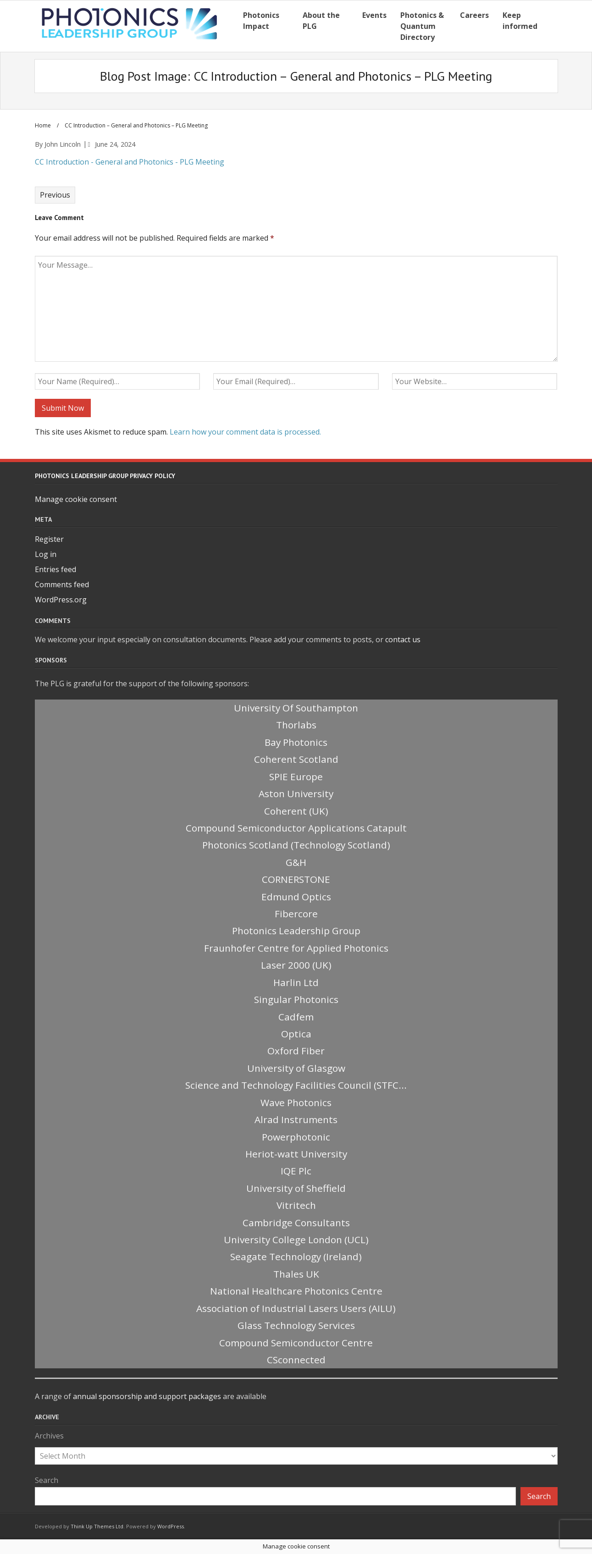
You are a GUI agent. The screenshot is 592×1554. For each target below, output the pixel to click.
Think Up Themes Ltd (97, 1526)
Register (49, 539)
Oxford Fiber (296, 1050)
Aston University (296, 793)
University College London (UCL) (296, 1239)
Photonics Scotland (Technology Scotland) (296, 844)
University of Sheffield (296, 1188)
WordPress (170, 1526)
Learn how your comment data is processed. (245, 432)
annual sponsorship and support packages (147, 1396)
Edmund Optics (296, 896)
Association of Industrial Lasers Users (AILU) (296, 1308)
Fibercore (296, 913)
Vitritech (296, 1205)
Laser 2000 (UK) (296, 965)
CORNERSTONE (296, 879)
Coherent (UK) (296, 811)
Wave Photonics (296, 1102)
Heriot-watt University (296, 1153)
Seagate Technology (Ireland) (296, 1256)
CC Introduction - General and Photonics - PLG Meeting (129, 162)
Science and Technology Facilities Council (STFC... (296, 1085)
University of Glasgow (296, 1068)
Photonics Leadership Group (296, 930)
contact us (402, 639)
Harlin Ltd (296, 982)
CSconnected (296, 1359)
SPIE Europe (296, 776)
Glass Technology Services (296, 1325)
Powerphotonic (296, 1136)
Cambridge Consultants (296, 1222)
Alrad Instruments (296, 1119)
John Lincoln (62, 144)
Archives (49, 1436)
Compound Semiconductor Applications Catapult (296, 827)
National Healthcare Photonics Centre (296, 1290)
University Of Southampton (296, 707)
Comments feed (62, 584)
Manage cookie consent (76, 499)
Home (43, 125)
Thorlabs (296, 724)
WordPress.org (61, 600)
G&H (296, 862)
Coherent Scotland (296, 759)
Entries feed (55, 569)
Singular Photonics (296, 999)
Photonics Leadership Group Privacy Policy (105, 476)
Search (46, 1480)
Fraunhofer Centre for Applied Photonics (296, 948)
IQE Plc (296, 1170)
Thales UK (296, 1273)
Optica (296, 1033)
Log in (45, 554)
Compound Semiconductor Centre (296, 1342)
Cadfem (296, 1016)
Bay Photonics (296, 742)
